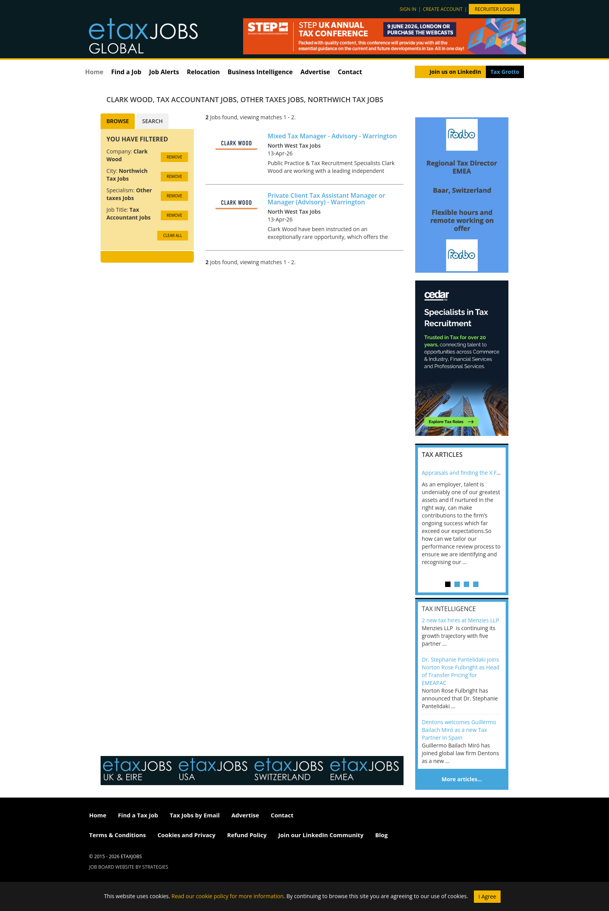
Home (94, 72)
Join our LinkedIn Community (321, 835)
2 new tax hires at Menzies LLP (460, 620)
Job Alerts (164, 72)
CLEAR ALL (172, 235)
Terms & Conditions (117, 835)
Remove (174, 157)
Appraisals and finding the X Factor (466, 472)
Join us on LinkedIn (455, 71)
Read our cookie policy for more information (228, 895)
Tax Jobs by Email (195, 815)
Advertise (315, 72)
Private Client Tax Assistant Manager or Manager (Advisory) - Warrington (326, 199)
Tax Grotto (505, 71)
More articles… (462, 779)
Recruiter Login (494, 9)
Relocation (203, 72)
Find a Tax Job (138, 815)
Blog (381, 835)
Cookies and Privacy (187, 835)
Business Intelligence (260, 72)
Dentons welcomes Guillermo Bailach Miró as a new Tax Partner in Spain (459, 729)
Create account (443, 9)
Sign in (408, 9)
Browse (117, 121)
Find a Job (126, 72)
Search (152, 121)
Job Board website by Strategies (129, 867)
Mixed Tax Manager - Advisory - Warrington (332, 136)
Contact (350, 72)
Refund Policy (247, 835)
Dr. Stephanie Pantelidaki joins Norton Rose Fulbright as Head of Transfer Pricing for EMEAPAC (460, 671)
